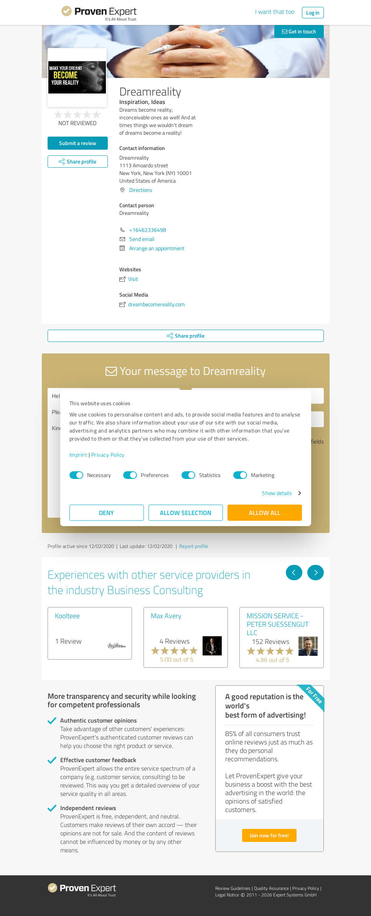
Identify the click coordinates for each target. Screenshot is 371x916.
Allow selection (185, 512)
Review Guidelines (233, 888)
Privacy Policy (108, 454)
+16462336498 (147, 229)
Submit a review (77, 143)
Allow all (264, 512)
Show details (277, 493)
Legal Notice (227, 894)
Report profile (193, 546)
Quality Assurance (271, 888)
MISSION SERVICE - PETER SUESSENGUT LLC (277, 624)
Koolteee (67, 615)
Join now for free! (269, 835)
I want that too (274, 11)
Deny (106, 512)
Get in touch (299, 31)
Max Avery (166, 615)
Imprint (78, 454)
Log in (313, 12)
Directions (140, 189)
